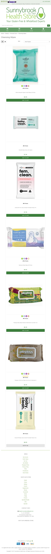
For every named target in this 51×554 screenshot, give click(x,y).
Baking (25, 484)
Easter (25, 480)
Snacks (25, 486)
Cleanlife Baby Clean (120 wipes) (25, 150)
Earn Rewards (19, 3)
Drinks (25, 494)
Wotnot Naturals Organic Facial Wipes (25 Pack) (25, 92)
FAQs (25, 468)
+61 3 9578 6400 (46, 1)
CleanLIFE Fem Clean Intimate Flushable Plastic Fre (25, 207)
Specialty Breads (25, 499)
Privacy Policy (25, 466)
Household (25, 492)
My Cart (25, 461)
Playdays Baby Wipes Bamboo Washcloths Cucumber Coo (25, 322)
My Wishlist (25, 463)
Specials (25, 503)
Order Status (25, 459)
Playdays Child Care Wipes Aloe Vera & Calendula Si (25, 380)
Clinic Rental (25, 472)
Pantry (25, 482)
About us (13, 3)
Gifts (26, 501)
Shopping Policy (25, 464)
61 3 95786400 (26, 513)
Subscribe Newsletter (35, 3)
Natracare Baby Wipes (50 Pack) (25, 265)
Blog (24, 3)
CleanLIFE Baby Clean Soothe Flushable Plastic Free (25, 437)
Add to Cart (25, 100)
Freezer (25, 497)
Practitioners (27, 3)
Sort (19, 41)
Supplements (25, 488)
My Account (25, 457)
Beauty (25, 490)
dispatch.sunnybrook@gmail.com (26, 511)
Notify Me (25, 445)
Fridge (25, 495)
